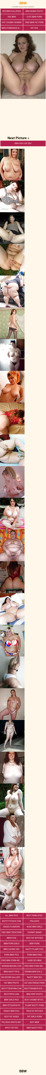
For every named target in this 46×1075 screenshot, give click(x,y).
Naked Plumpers (11, 927)
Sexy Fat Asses (11, 1016)
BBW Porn (34, 943)
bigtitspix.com (11, 994)
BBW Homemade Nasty (12, 28)
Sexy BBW (34, 1022)
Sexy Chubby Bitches (34, 1000)
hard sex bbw (34, 960)
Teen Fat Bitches (34, 1011)
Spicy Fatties (11, 1028)
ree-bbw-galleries (11, 11)
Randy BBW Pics (11, 1011)
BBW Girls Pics (11, 1000)
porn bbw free (34, 955)
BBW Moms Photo (34, 11)
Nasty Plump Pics (34, 949)
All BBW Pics (11, 915)
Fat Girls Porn (34, 1016)
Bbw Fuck (11, 938)
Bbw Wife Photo (34, 994)
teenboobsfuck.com (34, 971)
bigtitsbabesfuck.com (35, 988)
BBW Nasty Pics (11, 971)
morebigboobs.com (11, 966)
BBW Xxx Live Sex (23, 143)
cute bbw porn (34, 17)
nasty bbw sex (34, 977)
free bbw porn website (12, 960)
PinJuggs (34, 921)
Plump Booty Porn (34, 1005)
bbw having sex (11, 949)
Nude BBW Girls (34, 927)
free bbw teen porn (11, 932)
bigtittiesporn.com (11, 988)
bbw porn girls (11, 943)
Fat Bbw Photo (11, 983)
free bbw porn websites (35, 966)
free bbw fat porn (34, 22)
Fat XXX (34, 28)
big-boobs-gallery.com (12, 977)
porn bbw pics (11, 955)
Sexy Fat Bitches (34, 938)
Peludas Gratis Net (11, 1022)
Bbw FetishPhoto (11, 1005)
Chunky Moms (34, 932)
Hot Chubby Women (11, 22)
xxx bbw (11, 17)
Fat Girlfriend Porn (34, 983)
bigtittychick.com (11, 921)
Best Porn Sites (34, 915)
